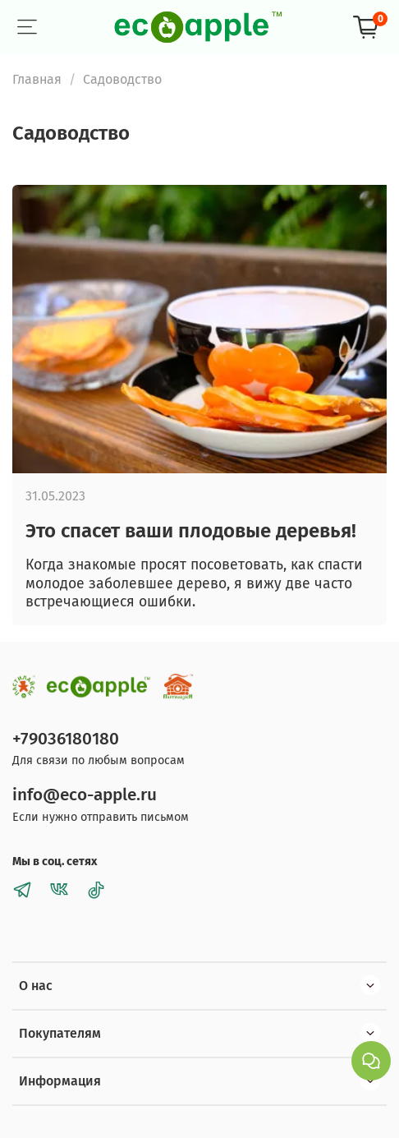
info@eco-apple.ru (84, 795)
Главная (37, 79)
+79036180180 (65, 739)
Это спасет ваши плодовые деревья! (190, 530)
